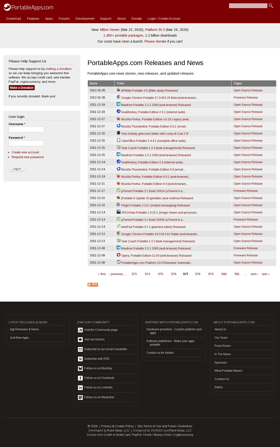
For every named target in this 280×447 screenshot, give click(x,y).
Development (85, 18)
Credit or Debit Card (117, 434)
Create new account (25, 152)
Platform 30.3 (155, 30)
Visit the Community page (98, 330)
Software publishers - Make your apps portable (170, 342)
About (121, 18)
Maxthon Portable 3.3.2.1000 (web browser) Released (154, 155)
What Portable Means (228, 370)
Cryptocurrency (183, 434)
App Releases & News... (25, 329)
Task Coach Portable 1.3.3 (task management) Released (156, 241)
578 (197, 274)
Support (105, 18)
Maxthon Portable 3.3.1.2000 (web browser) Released (154, 248)
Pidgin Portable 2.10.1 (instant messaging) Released (153, 205)
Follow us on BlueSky (95, 368)
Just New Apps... (20, 337)
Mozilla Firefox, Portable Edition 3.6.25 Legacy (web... (154, 119)
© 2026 (93, 426)
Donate (137, 18)
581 (237, 274)
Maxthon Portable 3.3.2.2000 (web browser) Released (154, 105)
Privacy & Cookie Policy (117, 426)
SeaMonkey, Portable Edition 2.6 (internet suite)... (151, 162)
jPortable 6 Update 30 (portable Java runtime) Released (155, 198)
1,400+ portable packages (123, 35)
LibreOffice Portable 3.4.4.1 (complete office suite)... (152, 141)
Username (17, 124)
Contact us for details (160, 352)
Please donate (155, 41)
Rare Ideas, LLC (118, 430)
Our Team (221, 337)
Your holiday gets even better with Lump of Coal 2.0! (152, 133)
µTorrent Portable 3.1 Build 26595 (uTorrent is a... (151, 219)
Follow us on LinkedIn (95, 387)
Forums (64, 18)
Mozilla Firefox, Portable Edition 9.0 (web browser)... (152, 184)
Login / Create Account (164, 18)
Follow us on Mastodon (96, 397)
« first (101, 274)
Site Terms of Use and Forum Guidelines (164, 426)
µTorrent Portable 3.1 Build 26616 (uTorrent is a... (151, 191)
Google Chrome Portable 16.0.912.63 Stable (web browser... (158, 234)
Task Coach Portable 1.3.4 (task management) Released (156, 148)
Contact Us (221, 379)
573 (134, 274)
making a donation (58, 69)
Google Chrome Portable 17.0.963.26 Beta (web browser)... (157, 97)
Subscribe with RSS (94, 359)
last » (266, 274)
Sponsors (220, 362)
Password (17, 137)
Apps (49, 18)
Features (33, 18)
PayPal (137, 434)
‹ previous (116, 274)
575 (160, 274)
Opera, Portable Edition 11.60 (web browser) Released (154, 255)
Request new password (28, 157)
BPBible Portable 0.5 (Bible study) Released (147, 90)
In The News (222, 354)
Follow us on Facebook (96, 378)
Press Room (222, 346)
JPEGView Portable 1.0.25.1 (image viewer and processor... (157, 212)
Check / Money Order (157, 434)
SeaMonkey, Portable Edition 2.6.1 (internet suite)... (152, 112)
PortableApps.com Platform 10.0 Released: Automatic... (155, 263)
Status (218, 387)
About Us (220, 329)
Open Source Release (248, 90)
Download (13, 18)
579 (210, 274)
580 (223, 274)
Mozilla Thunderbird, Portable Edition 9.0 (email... (151, 169)
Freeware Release (246, 97)
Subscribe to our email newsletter (102, 349)
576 (173, 274)
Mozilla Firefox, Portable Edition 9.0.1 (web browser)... (154, 176)
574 (147, 274)
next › (254, 274)
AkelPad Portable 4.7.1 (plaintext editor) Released (151, 227)
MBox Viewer (110, 30)
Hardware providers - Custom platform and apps (174, 331)
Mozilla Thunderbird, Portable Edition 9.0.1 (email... (152, 126)
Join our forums (91, 339)
